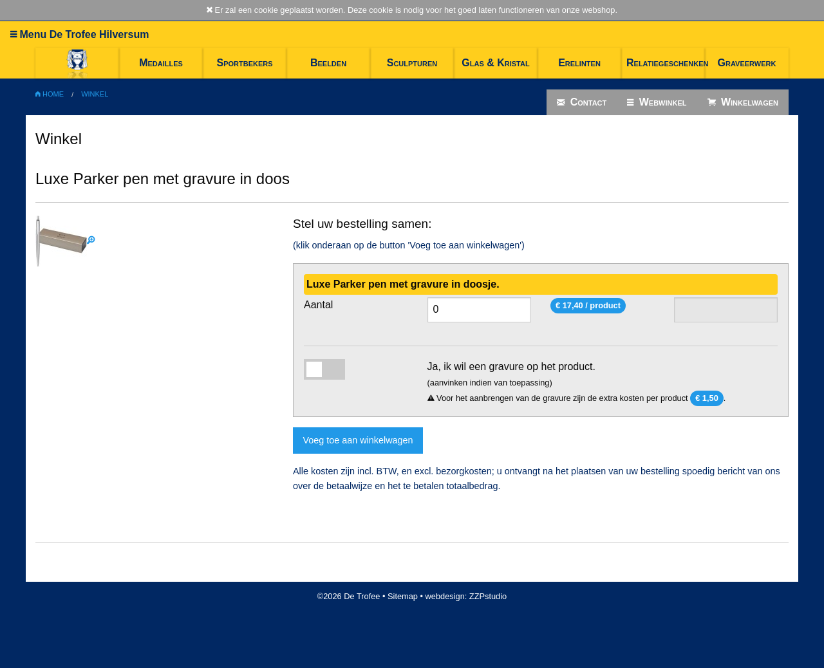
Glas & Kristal (495, 62)
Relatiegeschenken (665, 62)
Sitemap (403, 596)
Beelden (328, 62)
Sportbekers (244, 62)
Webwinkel (656, 102)
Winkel (94, 94)
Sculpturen (412, 62)
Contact (581, 102)
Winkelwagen (743, 102)
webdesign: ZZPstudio (466, 596)
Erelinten (579, 62)
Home (49, 94)
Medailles (161, 62)
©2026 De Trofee (348, 596)
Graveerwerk (747, 62)
